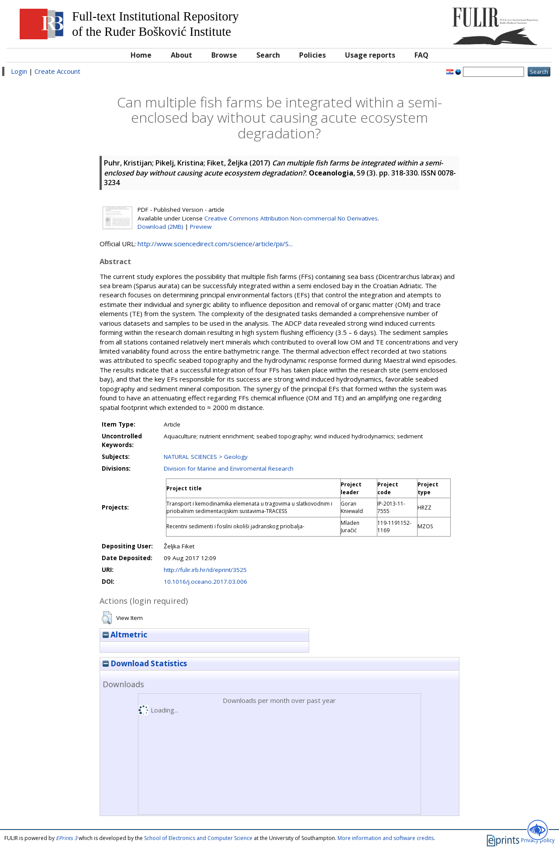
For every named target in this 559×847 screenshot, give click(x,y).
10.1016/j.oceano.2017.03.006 (205, 581)
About (181, 55)
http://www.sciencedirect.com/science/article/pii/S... (215, 243)
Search (268, 55)
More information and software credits (386, 838)
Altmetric (125, 635)
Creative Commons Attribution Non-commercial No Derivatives (291, 218)
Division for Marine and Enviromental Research (228, 468)
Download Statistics (145, 663)
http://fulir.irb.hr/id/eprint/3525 (205, 570)
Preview (200, 227)
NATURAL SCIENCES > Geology (206, 457)
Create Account (57, 71)
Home (141, 55)
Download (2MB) (160, 227)
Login (19, 71)
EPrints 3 (66, 838)
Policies (312, 55)
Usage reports (370, 55)
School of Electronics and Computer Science (198, 838)
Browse (224, 55)
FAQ (421, 55)
